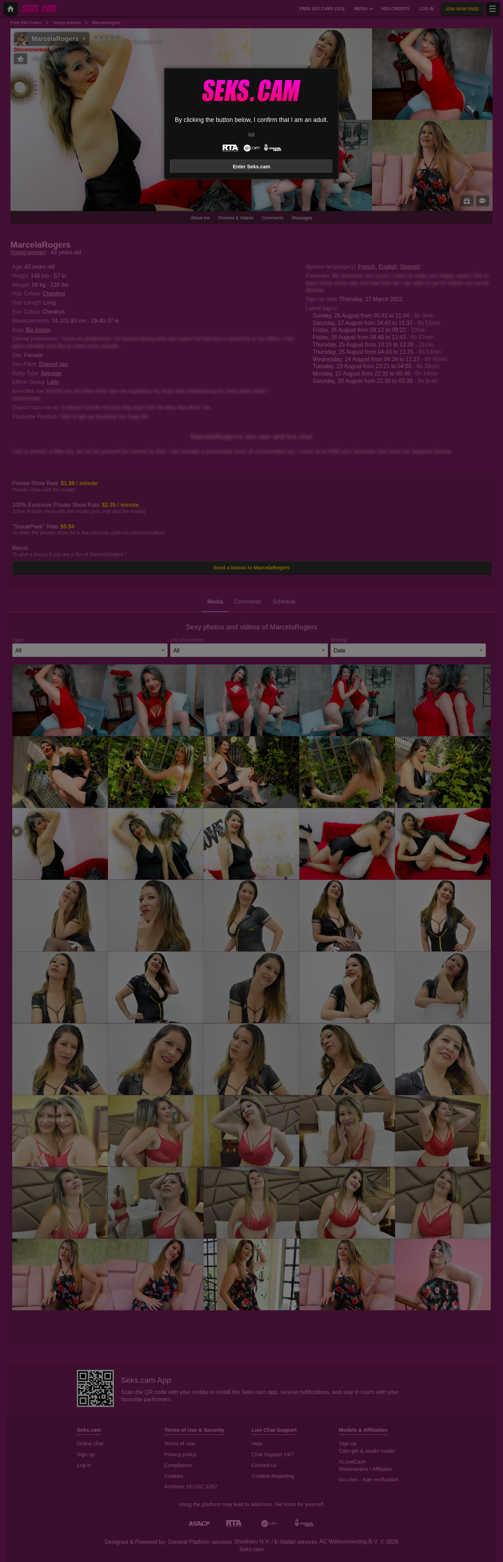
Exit (251, 134)
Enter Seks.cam (251, 166)
